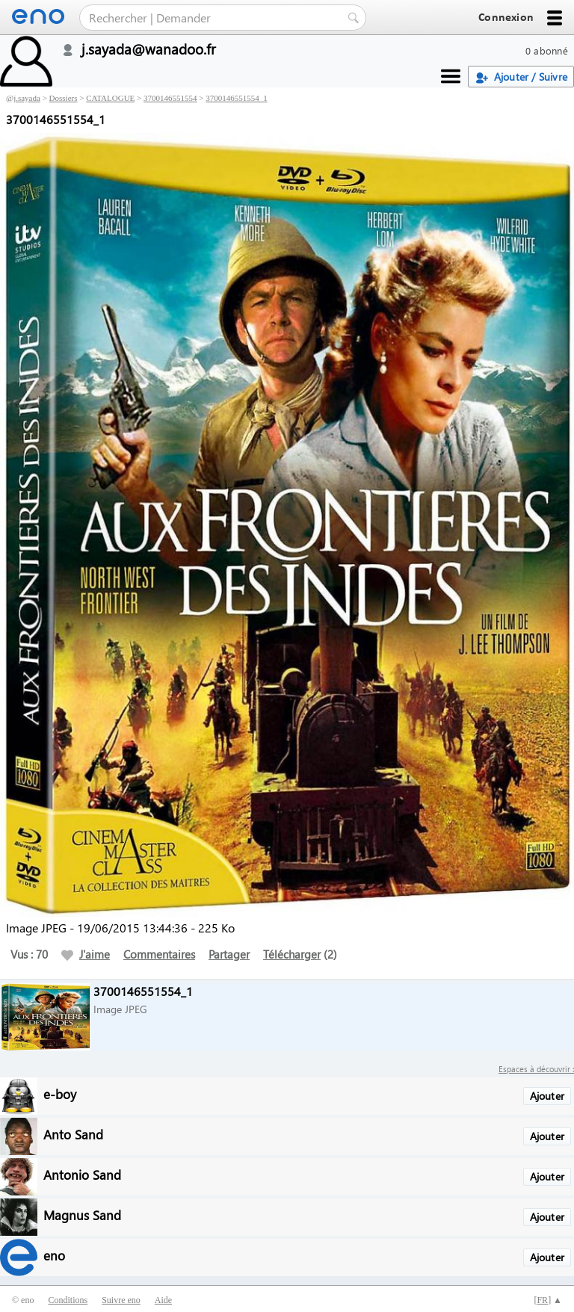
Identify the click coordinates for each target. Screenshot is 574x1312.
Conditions (67, 1300)
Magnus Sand (82, 1214)
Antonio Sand (82, 1174)
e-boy (59, 1093)
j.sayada (26, 97)
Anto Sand (73, 1133)
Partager (229, 954)
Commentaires (159, 954)
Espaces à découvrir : (536, 1068)
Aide (163, 1300)
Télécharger (292, 954)
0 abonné (546, 50)
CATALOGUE (110, 97)
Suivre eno (121, 1300)
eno (54, 1254)
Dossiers (63, 97)
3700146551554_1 (237, 97)
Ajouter (547, 1096)
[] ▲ (548, 1300)
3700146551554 (170, 97)
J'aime (85, 954)
